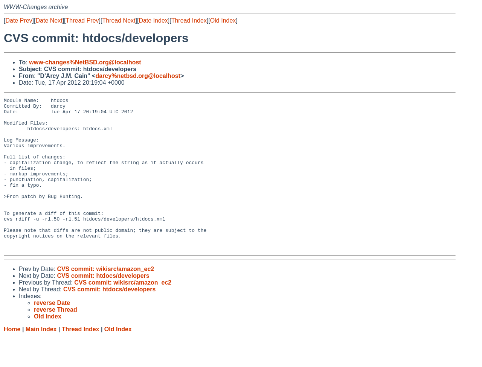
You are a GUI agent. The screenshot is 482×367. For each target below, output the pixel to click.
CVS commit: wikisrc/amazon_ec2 (105, 299)
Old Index (223, 20)
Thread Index (189, 20)
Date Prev (18, 20)
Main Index (41, 359)
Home (12, 359)
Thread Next (118, 20)
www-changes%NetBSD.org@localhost (85, 62)
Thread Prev (82, 20)
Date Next (48, 20)
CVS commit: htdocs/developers (103, 306)
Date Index (153, 20)
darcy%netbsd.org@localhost (137, 76)
